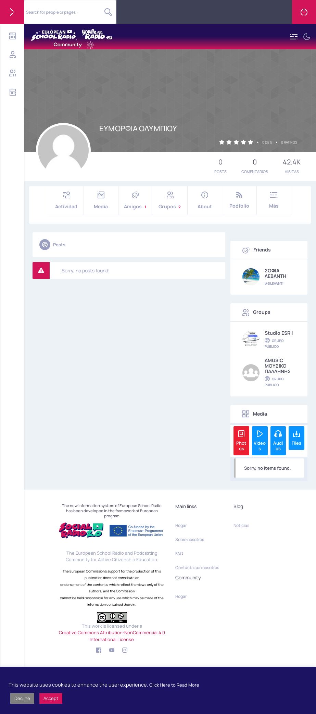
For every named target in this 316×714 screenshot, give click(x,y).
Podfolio (239, 200)
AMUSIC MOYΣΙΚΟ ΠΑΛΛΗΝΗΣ (278, 366)
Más (274, 200)
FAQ (179, 553)
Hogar (181, 525)
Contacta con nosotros (197, 567)
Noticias (241, 525)
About (204, 201)
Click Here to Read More (174, 685)
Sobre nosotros (189, 539)
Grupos (170, 201)
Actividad (66, 201)
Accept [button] (50, 698)
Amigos (135, 201)
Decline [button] (22, 698)
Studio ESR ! (279, 333)
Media (101, 201)
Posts (52, 244)
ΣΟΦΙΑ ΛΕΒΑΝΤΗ (275, 273)
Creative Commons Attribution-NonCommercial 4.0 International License (112, 635)
